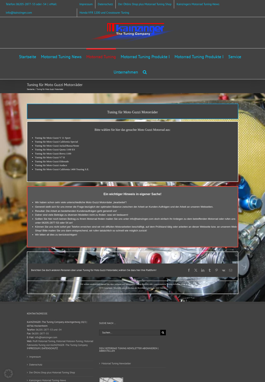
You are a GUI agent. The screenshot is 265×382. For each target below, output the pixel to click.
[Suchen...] (129, 332)
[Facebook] (188, 270)
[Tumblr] (209, 270)
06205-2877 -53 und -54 (48, 329)
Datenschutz (35, 364)
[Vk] (223, 270)
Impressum (35, 356)
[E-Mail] (230, 270)
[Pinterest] (216, 270)
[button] (145, 71)
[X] (195, 270)
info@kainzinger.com (142, 218)
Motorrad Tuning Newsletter (116, 363)
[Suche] (163, 332)
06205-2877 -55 (40, 333)
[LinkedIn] (202, 270)
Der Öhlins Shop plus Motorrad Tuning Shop (52, 372)
